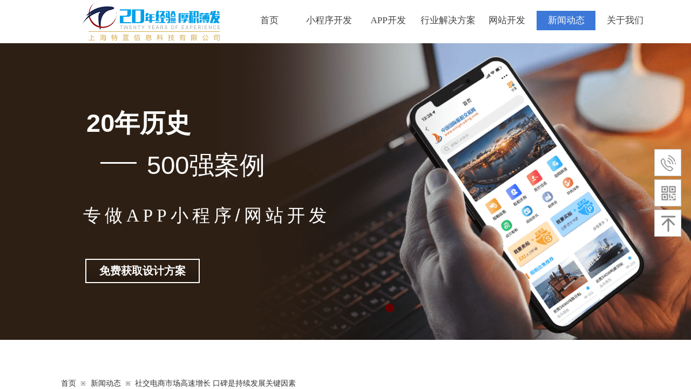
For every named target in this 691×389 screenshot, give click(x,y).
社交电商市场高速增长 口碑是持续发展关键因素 (215, 383)
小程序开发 (329, 20)
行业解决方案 (448, 20)
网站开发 (507, 20)
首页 (269, 20)
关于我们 (625, 20)
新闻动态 (566, 20)
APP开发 (387, 20)
